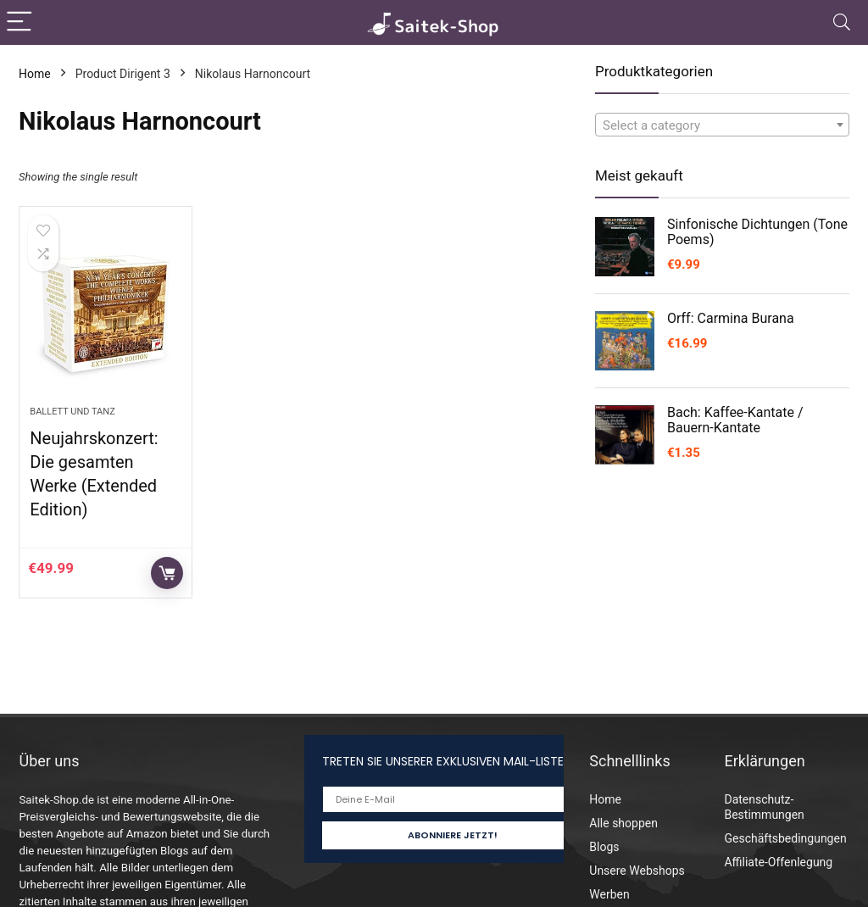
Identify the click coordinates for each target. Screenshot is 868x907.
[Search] (841, 22)
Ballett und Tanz (72, 411)
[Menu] (20, 22)
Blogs (604, 847)
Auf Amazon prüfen (167, 573)
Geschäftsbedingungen (785, 838)
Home (35, 74)
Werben (609, 894)
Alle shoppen (623, 823)
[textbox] (722, 125)
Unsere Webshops (636, 870)
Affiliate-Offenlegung (778, 862)
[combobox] (722, 124)
